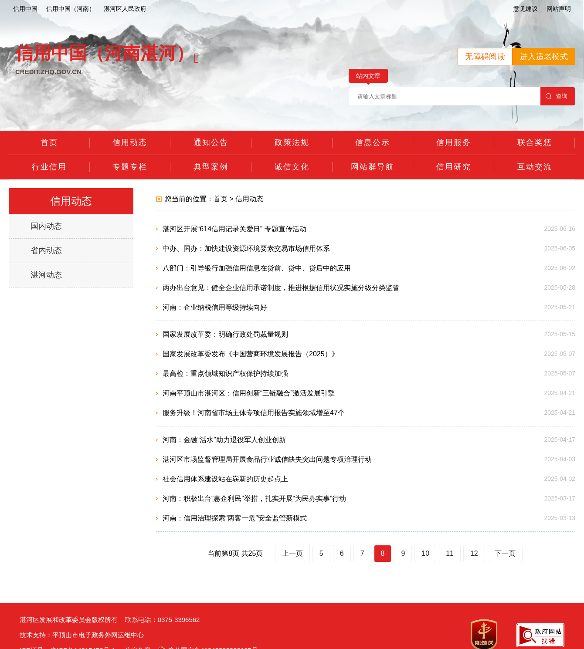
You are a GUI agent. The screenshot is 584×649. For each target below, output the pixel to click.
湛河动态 (46, 274)
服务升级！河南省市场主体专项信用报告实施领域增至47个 (254, 412)
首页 (49, 142)
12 (474, 553)
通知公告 (211, 142)
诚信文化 (292, 166)
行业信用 (49, 166)
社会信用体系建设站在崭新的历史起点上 (225, 479)
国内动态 (46, 226)
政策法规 (292, 142)
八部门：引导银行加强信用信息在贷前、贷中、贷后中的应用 (257, 268)
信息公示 (372, 142)
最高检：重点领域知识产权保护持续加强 (225, 373)
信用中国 (25, 8)
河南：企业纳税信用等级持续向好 (215, 307)
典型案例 (211, 166)
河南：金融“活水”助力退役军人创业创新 (224, 439)
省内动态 (46, 250)
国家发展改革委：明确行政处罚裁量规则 (225, 334)
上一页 (292, 553)
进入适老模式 (544, 56)
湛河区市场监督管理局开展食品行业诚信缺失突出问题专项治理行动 (267, 459)
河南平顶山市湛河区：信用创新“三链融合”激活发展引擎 (249, 393)
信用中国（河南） (70, 8)
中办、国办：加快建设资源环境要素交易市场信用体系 (246, 248)
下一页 (505, 553)
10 (425, 553)
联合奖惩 (534, 142)
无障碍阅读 (485, 56)
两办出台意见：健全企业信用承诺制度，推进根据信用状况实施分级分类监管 (281, 287)
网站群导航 (372, 166)
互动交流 (534, 166)
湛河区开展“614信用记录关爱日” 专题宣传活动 (234, 229)
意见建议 (525, 8)
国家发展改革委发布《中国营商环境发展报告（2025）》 (251, 354)
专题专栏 (129, 166)
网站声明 (559, 8)
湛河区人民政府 (125, 8)
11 (450, 553)
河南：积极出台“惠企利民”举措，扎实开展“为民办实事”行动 (254, 498)
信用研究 (453, 166)
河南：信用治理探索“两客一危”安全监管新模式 (235, 518)
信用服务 (453, 142)
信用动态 (129, 142)
